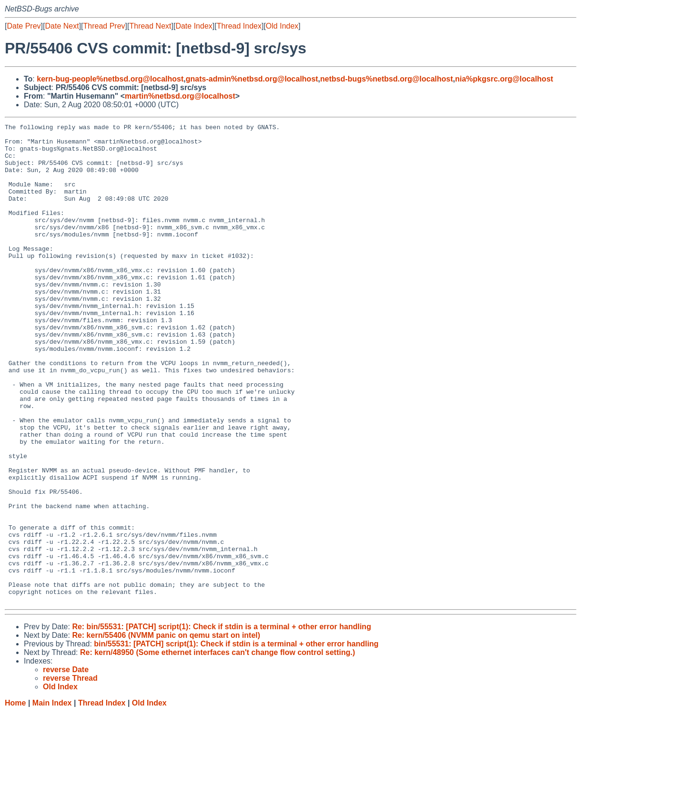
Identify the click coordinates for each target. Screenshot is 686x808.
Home (15, 799)
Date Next (62, 26)
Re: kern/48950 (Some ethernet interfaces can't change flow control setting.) (217, 748)
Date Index (193, 26)
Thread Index (239, 26)
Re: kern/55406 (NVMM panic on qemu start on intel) (166, 731)
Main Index (52, 799)
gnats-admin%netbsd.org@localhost (252, 79)
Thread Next (150, 26)
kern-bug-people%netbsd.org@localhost (110, 79)
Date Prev (23, 26)
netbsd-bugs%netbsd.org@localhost (386, 79)
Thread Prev (104, 26)
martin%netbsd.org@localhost (180, 96)
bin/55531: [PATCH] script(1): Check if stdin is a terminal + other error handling (236, 740)
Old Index (282, 26)
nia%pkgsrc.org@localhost (504, 79)
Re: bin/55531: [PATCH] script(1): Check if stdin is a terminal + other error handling (221, 722)
